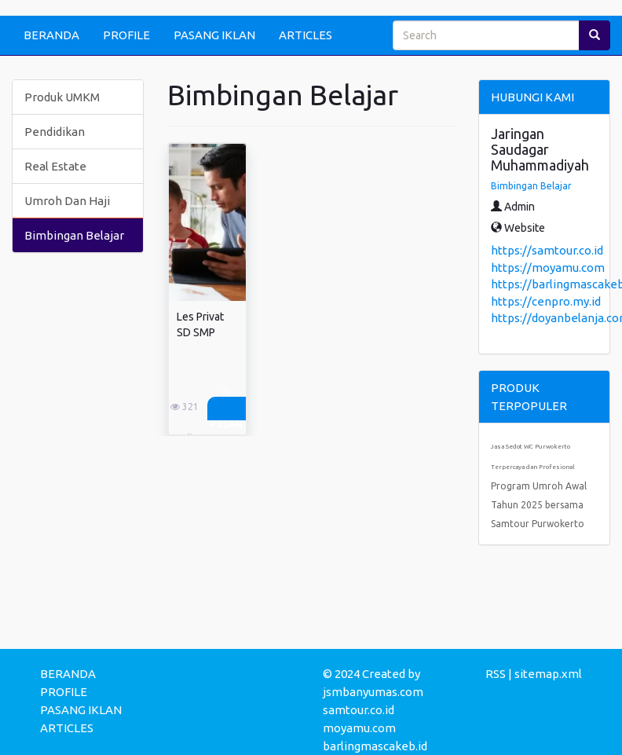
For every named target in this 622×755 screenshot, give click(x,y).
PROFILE (126, 35)
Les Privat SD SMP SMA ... (200, 332)
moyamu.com (359, 728)
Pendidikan (54, 131)
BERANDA (51, 35)
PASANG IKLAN (214, 35)
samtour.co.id (358, 710)
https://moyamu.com (548, 267)
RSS (495, 673)
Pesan (226, 408)
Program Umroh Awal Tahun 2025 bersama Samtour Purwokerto (539, 505)
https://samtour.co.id (547, 250)
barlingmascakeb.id (375, 746)
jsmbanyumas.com (373, 691)
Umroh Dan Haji (67, 200)
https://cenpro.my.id (546, 301)
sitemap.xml (548, 673)
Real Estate (55, 166)
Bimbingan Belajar (74, 235)
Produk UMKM (62, 97)
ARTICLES (305, 35)
